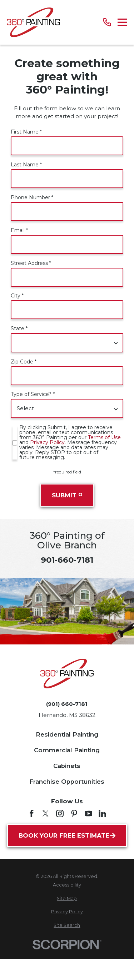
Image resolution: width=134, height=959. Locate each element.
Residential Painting (67, 734)
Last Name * (26, 164)
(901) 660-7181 (67, 704)
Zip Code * (23, 361)
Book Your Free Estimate (67, 835)
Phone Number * (32, 197)
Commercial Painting (67, 750)
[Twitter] (45, 813)
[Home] (33, 22)
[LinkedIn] (102, 813)
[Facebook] (31, 813)
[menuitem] (67, 885)
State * (19, 328)
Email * (19, 230)
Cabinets (66, 765)
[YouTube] (88, 813)
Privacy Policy (47, 442)
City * (17, 295)
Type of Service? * (33, 394)
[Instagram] (60, 813)
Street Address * (31, 263)
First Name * (26, 131)
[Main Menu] (122, 22)
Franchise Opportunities (66, 781)
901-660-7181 (67, 560)
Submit (67, 495)
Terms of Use (104, 437)
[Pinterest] (74, 813)
